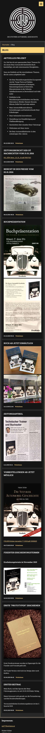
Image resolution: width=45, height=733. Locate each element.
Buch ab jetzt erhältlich (18, 343)
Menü (41, 4)
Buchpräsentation (14, 221)
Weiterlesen (19, 143)
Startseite (5, 45)
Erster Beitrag (12, 684)
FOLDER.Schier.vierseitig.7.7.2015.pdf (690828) (20, 541)
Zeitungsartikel (13, 413)
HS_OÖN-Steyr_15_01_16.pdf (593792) (17, 158)
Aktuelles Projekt (15, 58)
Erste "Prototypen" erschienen (22, 605)
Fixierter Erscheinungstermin (21, 552)
